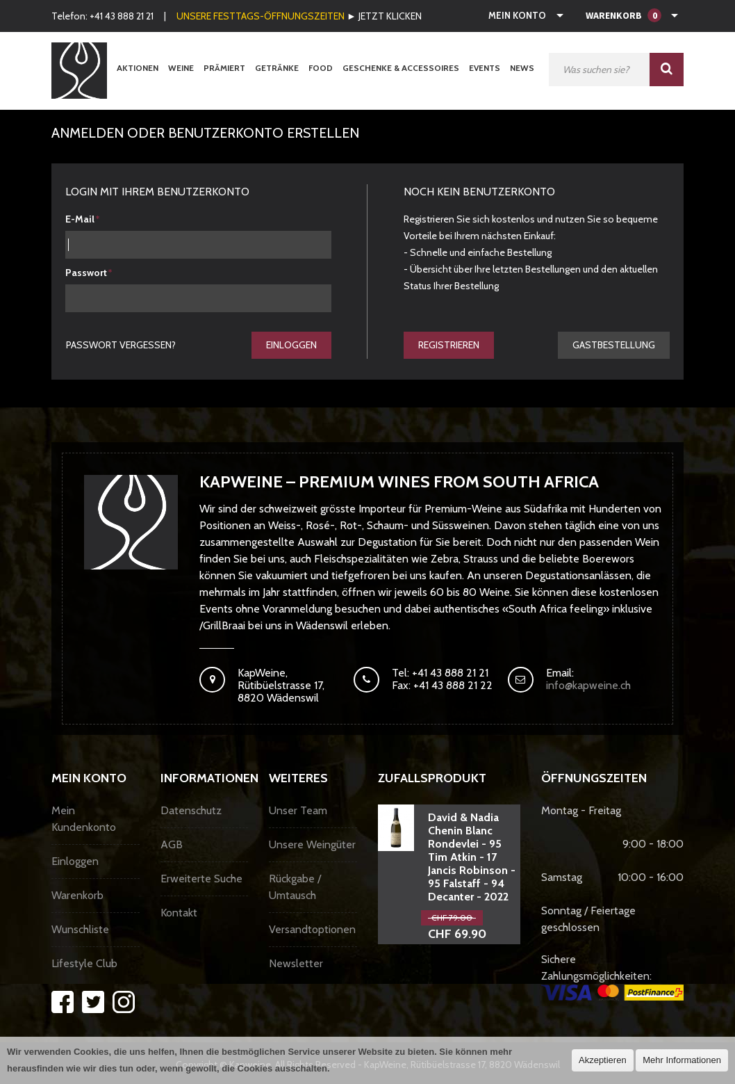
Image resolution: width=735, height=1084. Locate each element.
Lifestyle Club (84, 963)
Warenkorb (77, 895)
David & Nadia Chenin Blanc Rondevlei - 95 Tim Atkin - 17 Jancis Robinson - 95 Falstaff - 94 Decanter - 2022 (471, 857)
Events (484, 68)
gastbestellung (613, 345)
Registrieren (448, 345)
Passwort (86, 272)
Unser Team (298, 810)
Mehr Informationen (682, 1060)
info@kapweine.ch (588, 685)
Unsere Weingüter (312, 844)
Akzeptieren (603, 1060)
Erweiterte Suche (201, 878)
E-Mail (79, 219)
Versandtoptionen (312, 929)
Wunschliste (80, 929)
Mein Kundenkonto (83, 819)
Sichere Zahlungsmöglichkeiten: (612, 977)
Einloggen (291, 345)
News (522, 68)
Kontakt (178, 912)
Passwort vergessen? (121, 345)
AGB (171, 844)
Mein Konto (517, 15)
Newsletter (296, 963)
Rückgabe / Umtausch (295, 887)
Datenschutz (191, 810)
